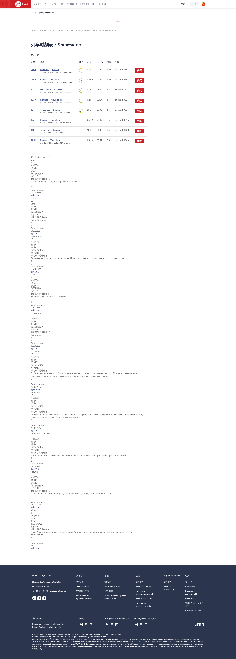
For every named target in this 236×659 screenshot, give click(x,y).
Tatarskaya (45, 110)
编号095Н (35, 272)
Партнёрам (190, 586)
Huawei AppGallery (86, 624)
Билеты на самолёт (144, 586)
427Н (33, 90)
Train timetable (82, 586)
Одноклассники (39, 598)
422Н (33, 130)
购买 (139, 70)
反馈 (194, 4)
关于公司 (102, 4)
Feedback (189, 598)
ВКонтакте (34, 598)
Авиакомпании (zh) (144, 598)
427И (33, 100)
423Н (33, 120)
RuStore (91, 624)
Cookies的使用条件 (193, 610)
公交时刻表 (108, 591)
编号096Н (35, 195)
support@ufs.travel (58, 591)
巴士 (46, 4)
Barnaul (55, 69)
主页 (34, 13)
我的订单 (80, 582)
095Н (33, 80)
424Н (33, 110)
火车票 (36, 4)
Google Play (81, 624)
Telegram (44, 598)
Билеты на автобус (112, 586)
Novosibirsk (45, 90)
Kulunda (58, 90)
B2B (93, 4)
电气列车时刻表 (82, 591)
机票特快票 (84, 4)
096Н (33, 69)
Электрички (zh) (69, 4)
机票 (54, 4)
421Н (33, 140)
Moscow (44, 69)
